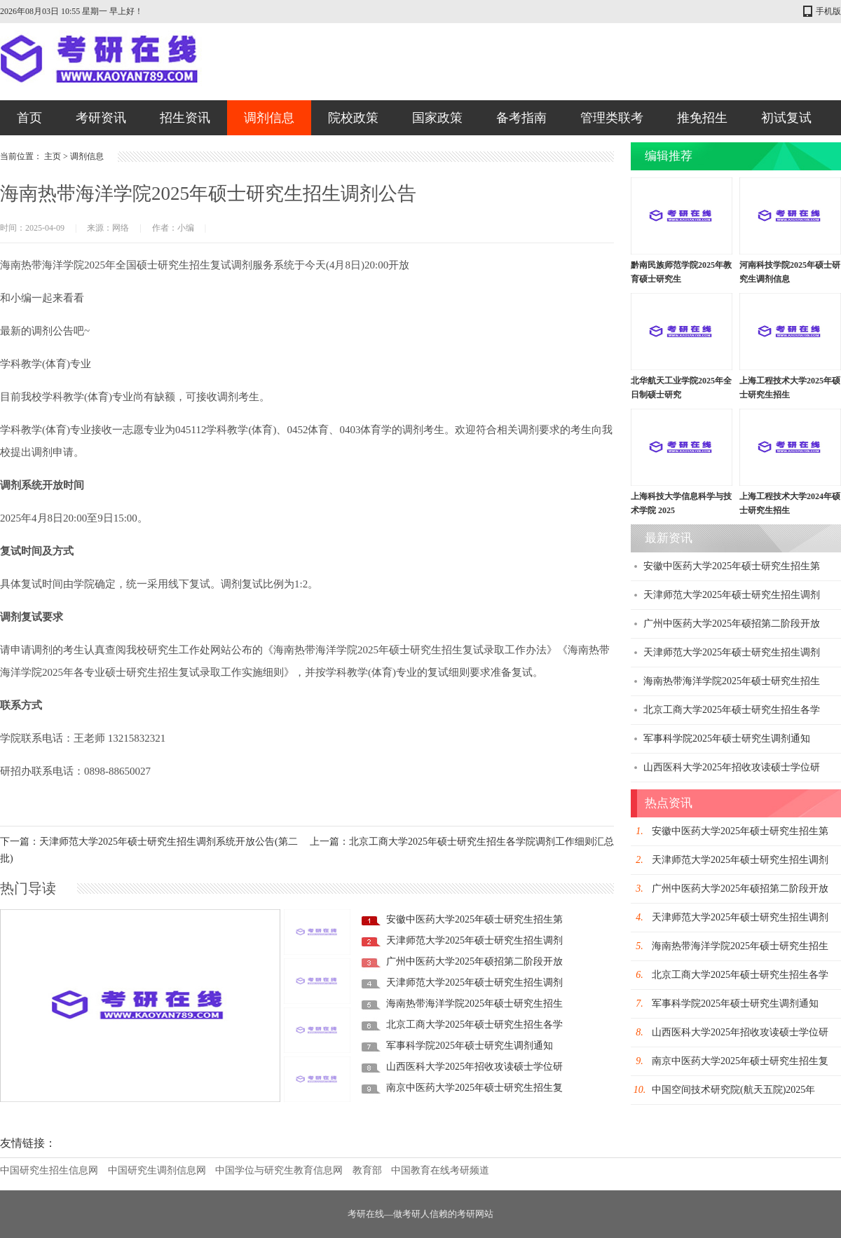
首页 (29, 118)
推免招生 (702, 118)
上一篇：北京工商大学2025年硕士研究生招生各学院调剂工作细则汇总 (462, 841)
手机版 (828, 11)
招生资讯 (185, 118)
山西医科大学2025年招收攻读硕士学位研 (474, 1066)
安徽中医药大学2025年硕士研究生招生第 (474, 919)
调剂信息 (269, 118)
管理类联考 (611, 118)
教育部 (367, 1170)
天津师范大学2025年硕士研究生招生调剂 (474, 940)
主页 (52, 156)
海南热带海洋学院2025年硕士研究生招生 (474, 1003)
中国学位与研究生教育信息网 (279, 1170)
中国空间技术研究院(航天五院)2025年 (733, 1089)
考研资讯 (101, 118)
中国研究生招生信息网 (49, 1170)
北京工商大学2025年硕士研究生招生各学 (474, 1024)
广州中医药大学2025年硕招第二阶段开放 (474, 961)
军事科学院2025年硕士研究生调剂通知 (469, 1045)
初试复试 (786, 118)
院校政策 (353, 118)
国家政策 (437, 118)
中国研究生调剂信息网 (157, 1170)
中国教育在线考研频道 (440, 1170)
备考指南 (521, 118)
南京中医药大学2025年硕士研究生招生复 (474, 1087)
